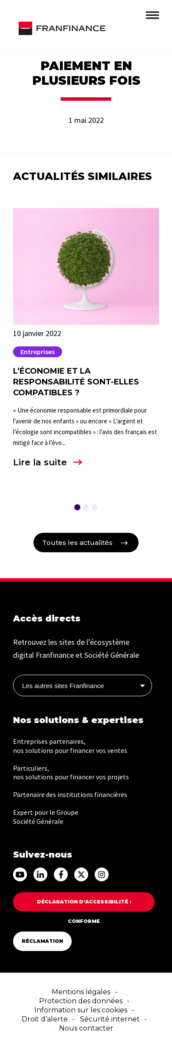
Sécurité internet (110, 1019)
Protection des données (80, 1001)
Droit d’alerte (45, 1019)
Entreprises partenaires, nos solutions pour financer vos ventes (70, 746)
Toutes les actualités (77, 542)
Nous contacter (86, 1028)
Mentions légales (81, 992)
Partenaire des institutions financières (70, 794)
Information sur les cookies (80, 1010)
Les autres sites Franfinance (63, 685)
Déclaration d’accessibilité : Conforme (84, 905)
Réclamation (42, 941)
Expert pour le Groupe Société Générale (45, 817)
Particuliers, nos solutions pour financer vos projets (71, 772)
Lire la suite (40, 462)
